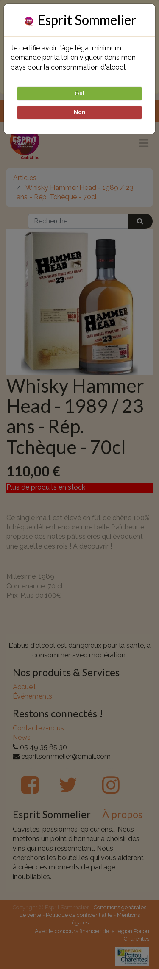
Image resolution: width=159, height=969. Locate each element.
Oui (79, 93)
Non (79, 112)
